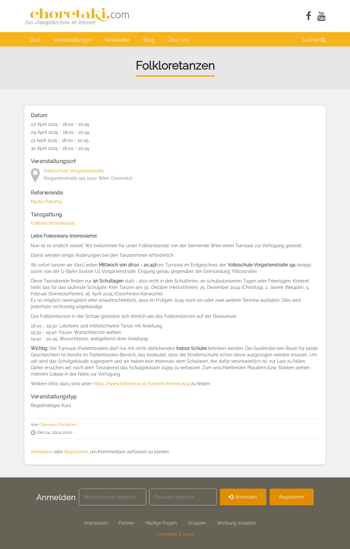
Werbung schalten (236, 523)
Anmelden (41, 451)
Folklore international (53, 223)
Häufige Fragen (161, 523)
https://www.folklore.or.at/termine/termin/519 (141, 383)
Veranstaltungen (72, 40)
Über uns (178, 40)
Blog (148, 40)
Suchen (314, 40)
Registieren (76, 451)
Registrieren (291, 497)
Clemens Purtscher (58, 424)
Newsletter (117, 40)
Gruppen (197, 523)
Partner (126, 523)
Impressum (96, 523)
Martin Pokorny (46, 201)
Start (34, 40)
